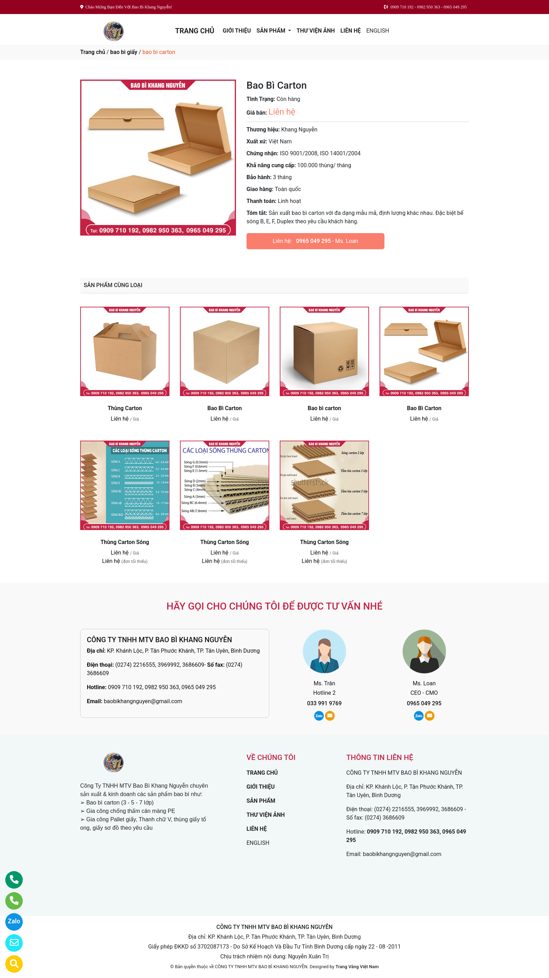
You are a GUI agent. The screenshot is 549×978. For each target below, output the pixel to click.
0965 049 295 (313, 241)
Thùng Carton (124, 408)
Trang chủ (92, 52)
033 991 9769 (324, 703)
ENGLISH (377, 30)
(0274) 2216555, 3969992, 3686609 (159, 664)
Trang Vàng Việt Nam (356, 966)
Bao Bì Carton (224, 408)
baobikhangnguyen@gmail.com (143, 701)
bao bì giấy (123, 52)
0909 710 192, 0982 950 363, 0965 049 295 (162, 687)
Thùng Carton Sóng (124, 542)
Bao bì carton (324, 408)
